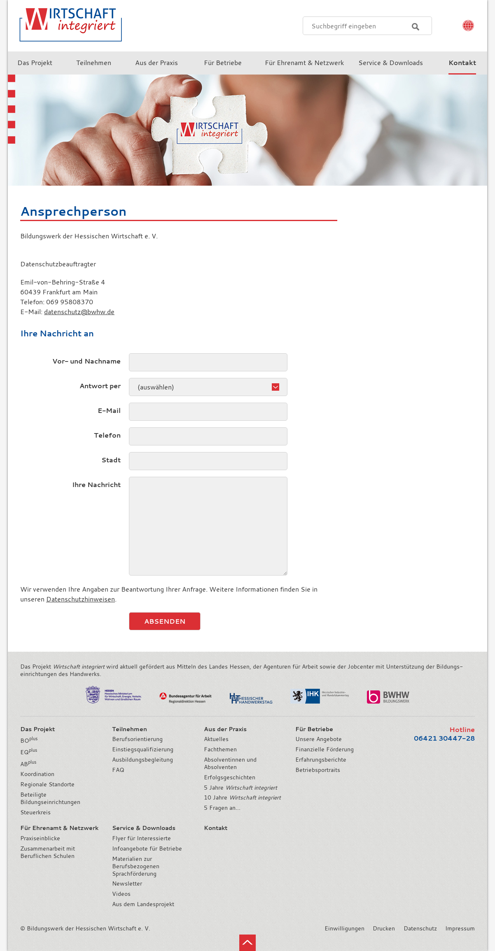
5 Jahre (240, 787)
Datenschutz (420, 928)
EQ (28, 752)
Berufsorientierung (137, 739)
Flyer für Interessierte (141, 838)
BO (28, 740)
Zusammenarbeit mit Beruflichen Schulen (47, 852)
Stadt (111, 459)
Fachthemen (220, 749)
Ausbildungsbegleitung (142, 759)
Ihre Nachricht (96, 484)
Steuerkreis (35, 812)
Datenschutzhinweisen (80, 599)
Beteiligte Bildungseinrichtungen (50, 798)
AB (28, 764)
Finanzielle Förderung (324, 749)
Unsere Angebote (318, 739)
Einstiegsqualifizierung (142, 749)
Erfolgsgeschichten (229, 777)
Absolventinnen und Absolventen (230, 763)
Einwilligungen (344, 928)
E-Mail (109, 410)
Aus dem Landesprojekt (143, 904)
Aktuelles (216, 739)
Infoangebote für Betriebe (147, 848)
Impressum (460, 928)
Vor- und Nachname (86, 361)
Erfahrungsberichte (320, 759)
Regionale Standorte (47, 784)
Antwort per (100, 385)
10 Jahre (242, 797)
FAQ (118, 770)
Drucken (384, 928)
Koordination (37, 774)
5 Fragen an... (222, 807)
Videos (121, 893)
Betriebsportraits (317, 770)
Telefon (107, 435)
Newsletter (127, 883)
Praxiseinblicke (40, 838)
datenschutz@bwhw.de (79, 311)
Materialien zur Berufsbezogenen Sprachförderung (135, 866)
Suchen (415, 27)
